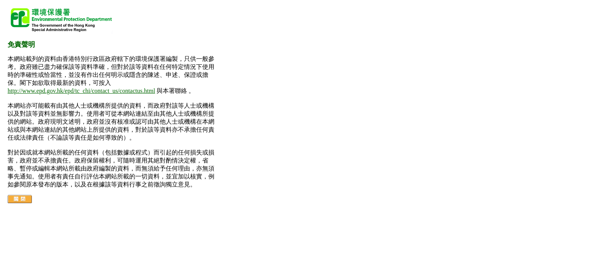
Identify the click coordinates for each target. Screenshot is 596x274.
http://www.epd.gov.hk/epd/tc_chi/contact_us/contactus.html (81, 91)
